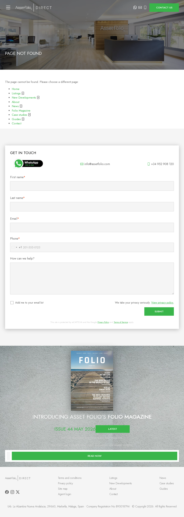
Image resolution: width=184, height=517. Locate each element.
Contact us (164, 7)
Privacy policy (65, 483)
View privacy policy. (162, 303)
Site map (63, 489)
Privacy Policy (103, 322)
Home (15, 89)
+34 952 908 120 (160, 164)
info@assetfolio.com (95, 164)
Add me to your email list (29, 303)
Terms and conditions (70, 478)
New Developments (26, 98)
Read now (94, 456)
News (17, 106)
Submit (159, 311)
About (15, 102)
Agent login (64, 494)
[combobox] (16, 247)
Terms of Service (121, 322)
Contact (16, 123)
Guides (18, 119)
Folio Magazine (21, 110)
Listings (18, 93)
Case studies (21, 115)
